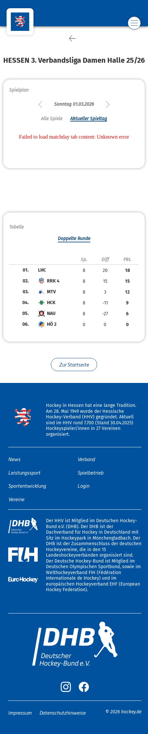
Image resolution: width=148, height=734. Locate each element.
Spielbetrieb (90, 472)
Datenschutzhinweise (62, 712)
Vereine (16, 499)
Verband (86, 459)
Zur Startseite (74, 364)
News (14, 459)
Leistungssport (24, 472)
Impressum (20, 712)
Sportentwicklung (27, 485)
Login (83, 485)
